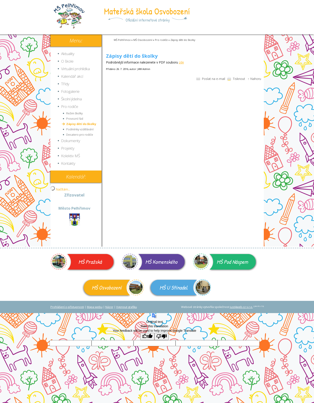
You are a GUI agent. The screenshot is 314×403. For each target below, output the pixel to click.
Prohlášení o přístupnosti (67, 307)
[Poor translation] (161, 336)
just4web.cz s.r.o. (241, 307)
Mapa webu (94, 307)
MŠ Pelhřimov (122, 40)
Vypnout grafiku (126, 307)
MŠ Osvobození (142, 40)
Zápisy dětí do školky (182, 40)
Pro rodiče (161, 40)
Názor (109, 307)
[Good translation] (147, 336)
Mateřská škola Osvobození (147, 11)
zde (181, 62)
